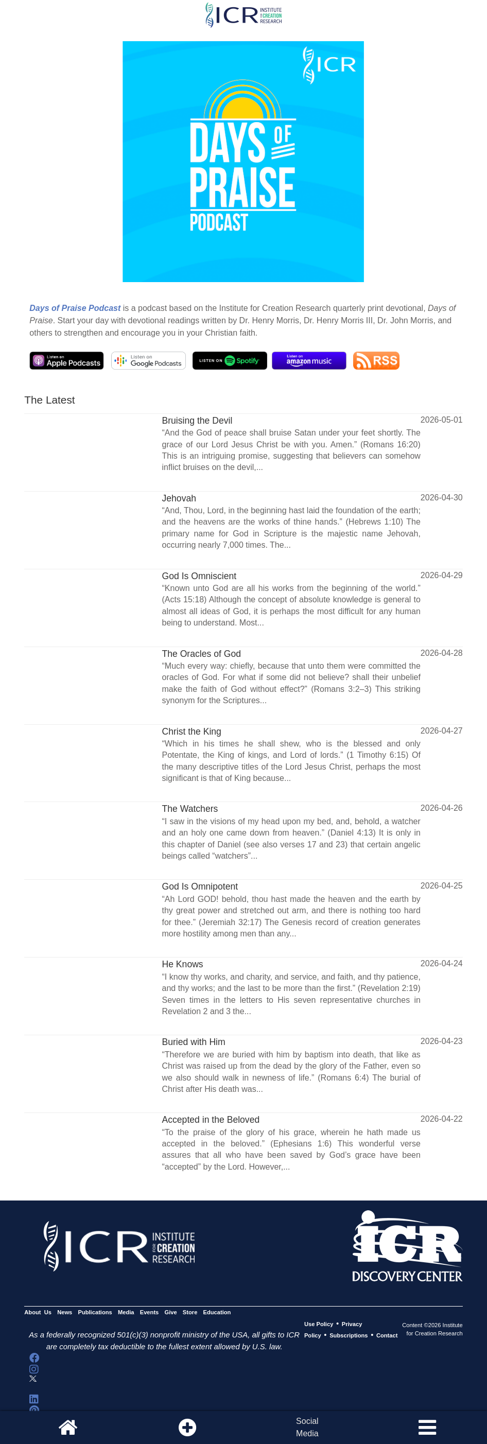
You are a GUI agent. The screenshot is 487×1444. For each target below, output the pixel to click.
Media (126, 1313)
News (64, 1313)
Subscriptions (348, 1335)
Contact (387, 1335)
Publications (95, 1313)
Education (217, 1313)
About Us (37, 1313)
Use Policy (318, 1324)
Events (149, 1313)
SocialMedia (307, 1427)
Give (170, 1313)
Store (190, 1313)
